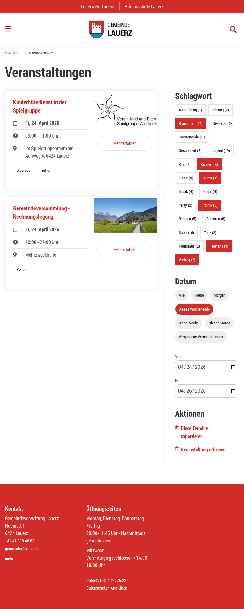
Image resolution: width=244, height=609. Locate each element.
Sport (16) (186, 235)
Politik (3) (210, 208)
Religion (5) (187, 222)
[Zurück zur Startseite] (122, 31)
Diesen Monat (219, 326)
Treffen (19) (219, 249)
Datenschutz (98, 588)
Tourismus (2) (189, 249)
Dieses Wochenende (194, 312)
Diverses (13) (223, 126)
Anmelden (123, 588)
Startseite (13, 56)
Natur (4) (210, 194)
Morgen (219, 298)
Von (178, 360)
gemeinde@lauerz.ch (25, 548)
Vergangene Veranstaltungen (201, 340)
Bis (177, 383)
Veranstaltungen (43, 56)
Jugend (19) (221, 153)
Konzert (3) (209, 167)
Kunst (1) (210, 181)
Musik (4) (186, 194)
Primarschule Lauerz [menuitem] (146, 6)
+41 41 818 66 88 (21, 541)
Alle (182, 298)
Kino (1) (185, 167)
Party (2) (185, 208)
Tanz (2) (210, 235)
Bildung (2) (220, 113)
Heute (199, 298)
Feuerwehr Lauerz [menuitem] (100, 6)
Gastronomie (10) (192, 140)
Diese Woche (189, 326)
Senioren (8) (215, 222)
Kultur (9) (186, 181)
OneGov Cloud (99, 580)
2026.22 (124, 580)
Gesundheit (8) (190, 153)
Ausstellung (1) (190, 113)
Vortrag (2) (187, 262)
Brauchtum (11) (191, 126)
